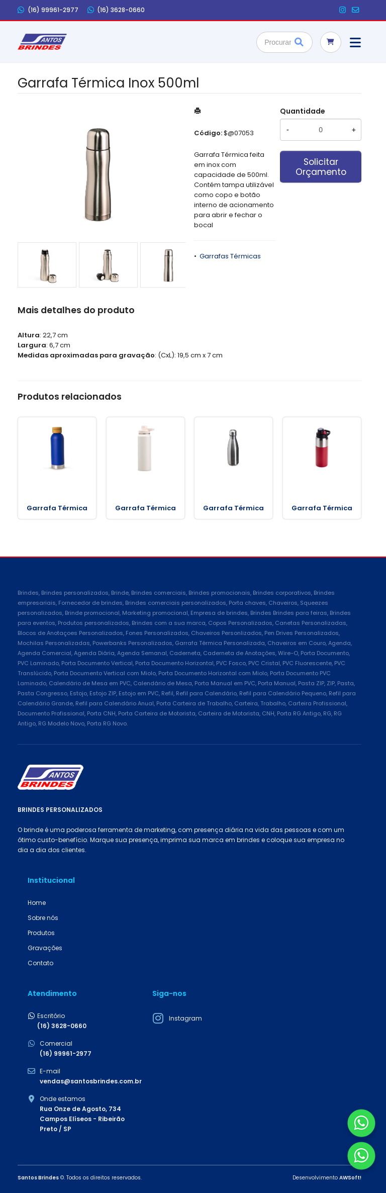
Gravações (45, 948)
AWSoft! (350, 1177)
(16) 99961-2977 (48, 10)
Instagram (185, 1018)
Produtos (41, 933)
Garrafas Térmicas (230, 256)
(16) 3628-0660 (116, 10)
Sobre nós (43, 917)
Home (37, 902)
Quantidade (302, 111)
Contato (40, 963)
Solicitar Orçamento (321, 167)
